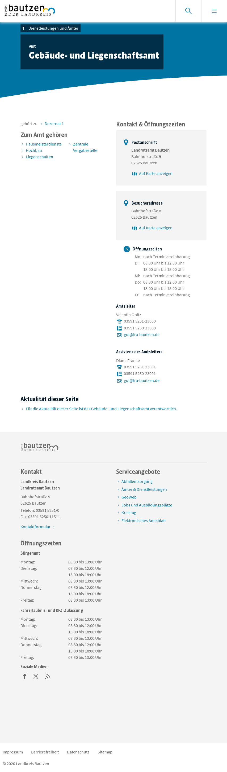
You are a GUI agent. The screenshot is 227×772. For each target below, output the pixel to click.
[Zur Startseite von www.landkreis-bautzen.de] (30, 11)
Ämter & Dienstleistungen (144, 489)
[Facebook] (24, 675)
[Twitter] (36, 675)
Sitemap (105, 752)
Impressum (13, 752)
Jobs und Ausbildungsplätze (146, 505)
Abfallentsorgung (137, 481)
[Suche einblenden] (188, 11)
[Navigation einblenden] (214, 11)
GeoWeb (129, 497)
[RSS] (47, 675)
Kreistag (128, 512)
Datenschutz (78, 752)
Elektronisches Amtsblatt (143, 520)
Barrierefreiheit (45, 752)
